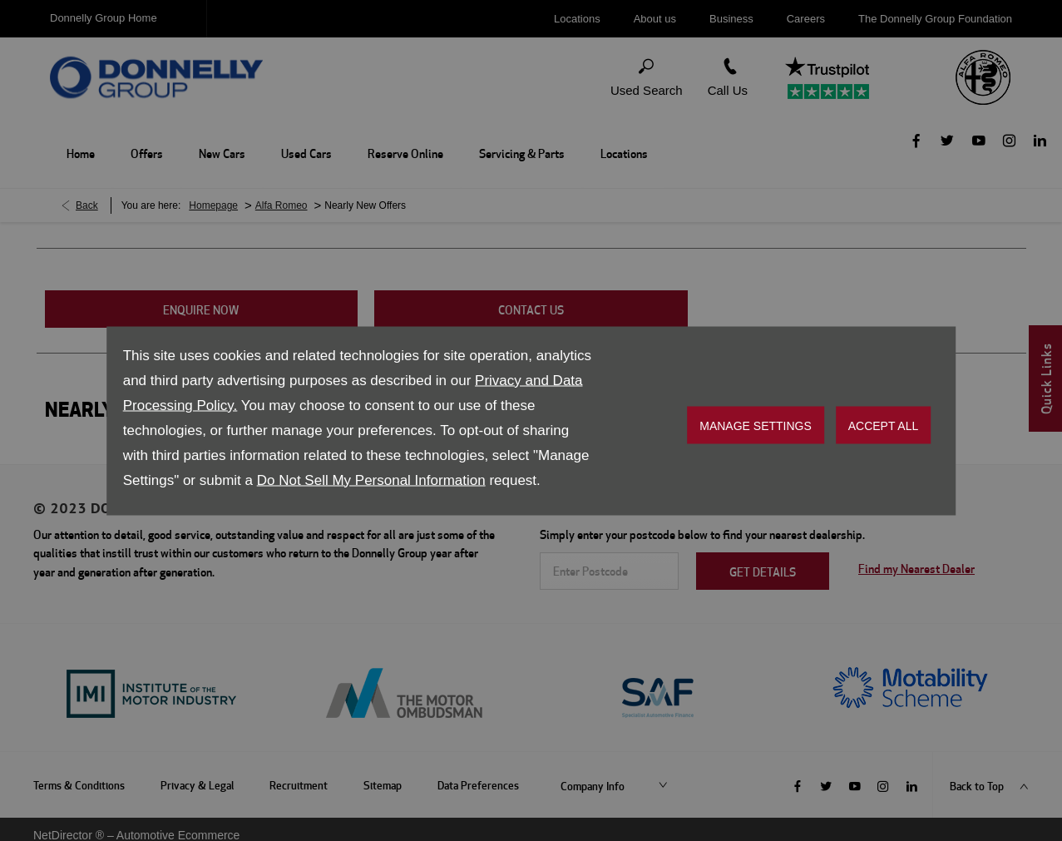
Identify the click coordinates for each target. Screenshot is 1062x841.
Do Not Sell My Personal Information (371, 479)
